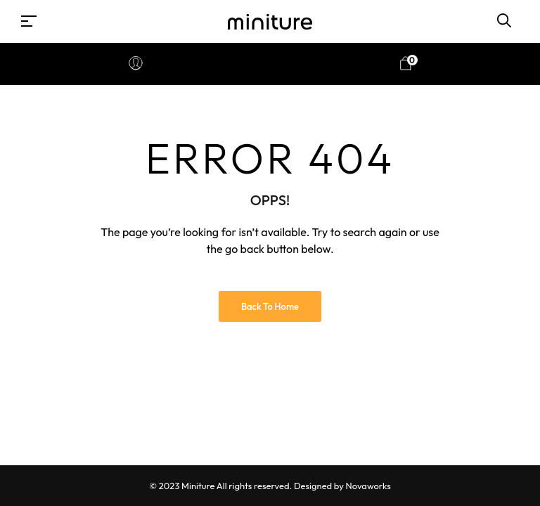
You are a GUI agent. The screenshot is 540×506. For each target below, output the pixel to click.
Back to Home (270, 306)
